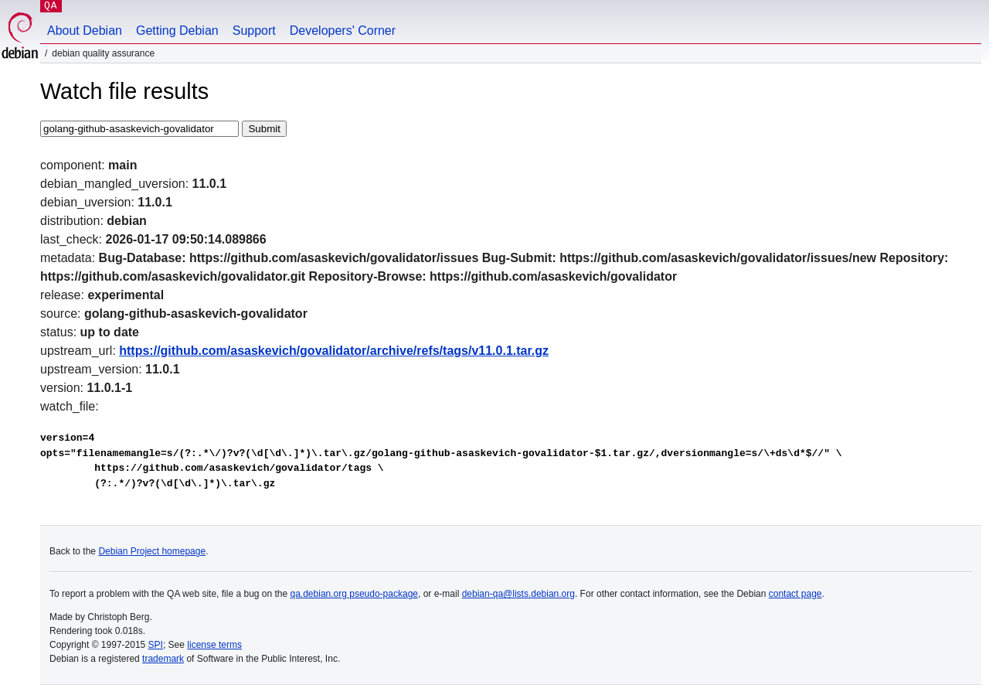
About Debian (84, 30)
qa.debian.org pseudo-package (354, 593)
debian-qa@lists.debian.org (518, 593)
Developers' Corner (343, 30)
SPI (155, 644)
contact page (795, 593)
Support (254, 30)
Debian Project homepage (152, 551)
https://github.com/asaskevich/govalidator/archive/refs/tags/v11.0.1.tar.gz (334, 350)
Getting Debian (177, 30)
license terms (214, 644)
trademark (163, 658)
